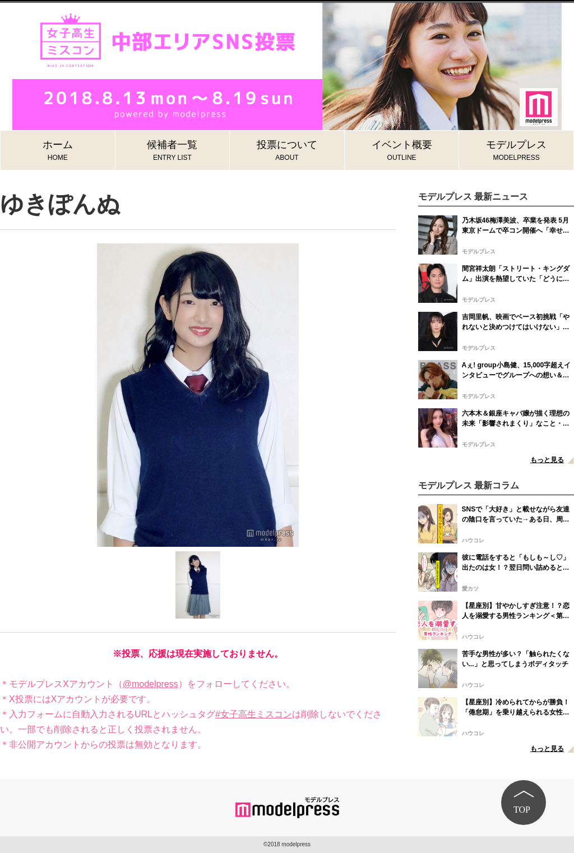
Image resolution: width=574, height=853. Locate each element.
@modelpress (150, 684)
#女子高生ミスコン (253, 714)
